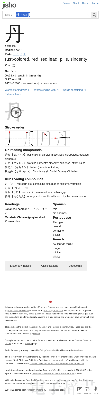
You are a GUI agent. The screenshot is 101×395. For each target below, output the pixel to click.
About (76, 3)
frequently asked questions (31, 313)
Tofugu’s (44, 350)
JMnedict (43, 327)
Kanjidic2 (33, 327)
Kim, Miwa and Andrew (44, 307)
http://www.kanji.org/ (58, 360)
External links (12, 94)
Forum (66, 3)
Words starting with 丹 (17, 90)
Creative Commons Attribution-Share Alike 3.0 (53, 373)
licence (36, 333)
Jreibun (28, 343)
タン (14, 71)
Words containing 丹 (74, 90)
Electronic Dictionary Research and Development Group (45, 330)
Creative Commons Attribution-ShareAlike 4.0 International (57, 363)
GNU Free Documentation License (49, 383)
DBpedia (38, 380)
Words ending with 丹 (46, 90)
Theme (85, 3)
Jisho (9, 5)
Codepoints (75, 265)
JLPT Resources (51, 390)
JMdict (25, 327)
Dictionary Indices (20, 265)
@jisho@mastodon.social (17, 310)
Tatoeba (41, 340)
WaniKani (78, 350)
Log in (95, 3)
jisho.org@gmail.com (53, 310)
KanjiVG (51, 370)
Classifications (49, 265)
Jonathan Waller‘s (35, 390)
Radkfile (55, 327)
